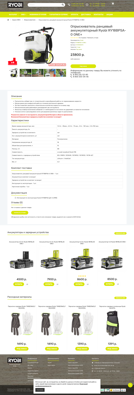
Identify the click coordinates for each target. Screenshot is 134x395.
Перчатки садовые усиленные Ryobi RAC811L (112, 307)
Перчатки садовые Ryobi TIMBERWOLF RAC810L (21, 307)
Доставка (30, 365)
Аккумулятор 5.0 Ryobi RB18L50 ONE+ (112, 242)
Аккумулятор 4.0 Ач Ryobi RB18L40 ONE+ (82, 243)
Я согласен (40, 390)
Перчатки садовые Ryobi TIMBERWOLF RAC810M (52, 307)
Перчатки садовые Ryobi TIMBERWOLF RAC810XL (82, 307)
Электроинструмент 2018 (75, 370)
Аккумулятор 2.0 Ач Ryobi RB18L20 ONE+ (21, 243)
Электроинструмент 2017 (75, 373)
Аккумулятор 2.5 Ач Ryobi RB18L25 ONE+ (51, 243)
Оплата (30, 368)
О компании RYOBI (33, 362)
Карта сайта (51, 365)
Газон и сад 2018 (73, 368)
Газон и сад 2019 (73, 362)
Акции (49, 362)
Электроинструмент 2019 (75, 365)
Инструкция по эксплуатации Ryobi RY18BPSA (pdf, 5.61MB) (36, 198)
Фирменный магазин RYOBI (15, 4)
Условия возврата (33, 373)
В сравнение (75, 59)
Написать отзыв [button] (19, 212)
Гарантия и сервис (33, 370)
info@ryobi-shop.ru (98, 368)
